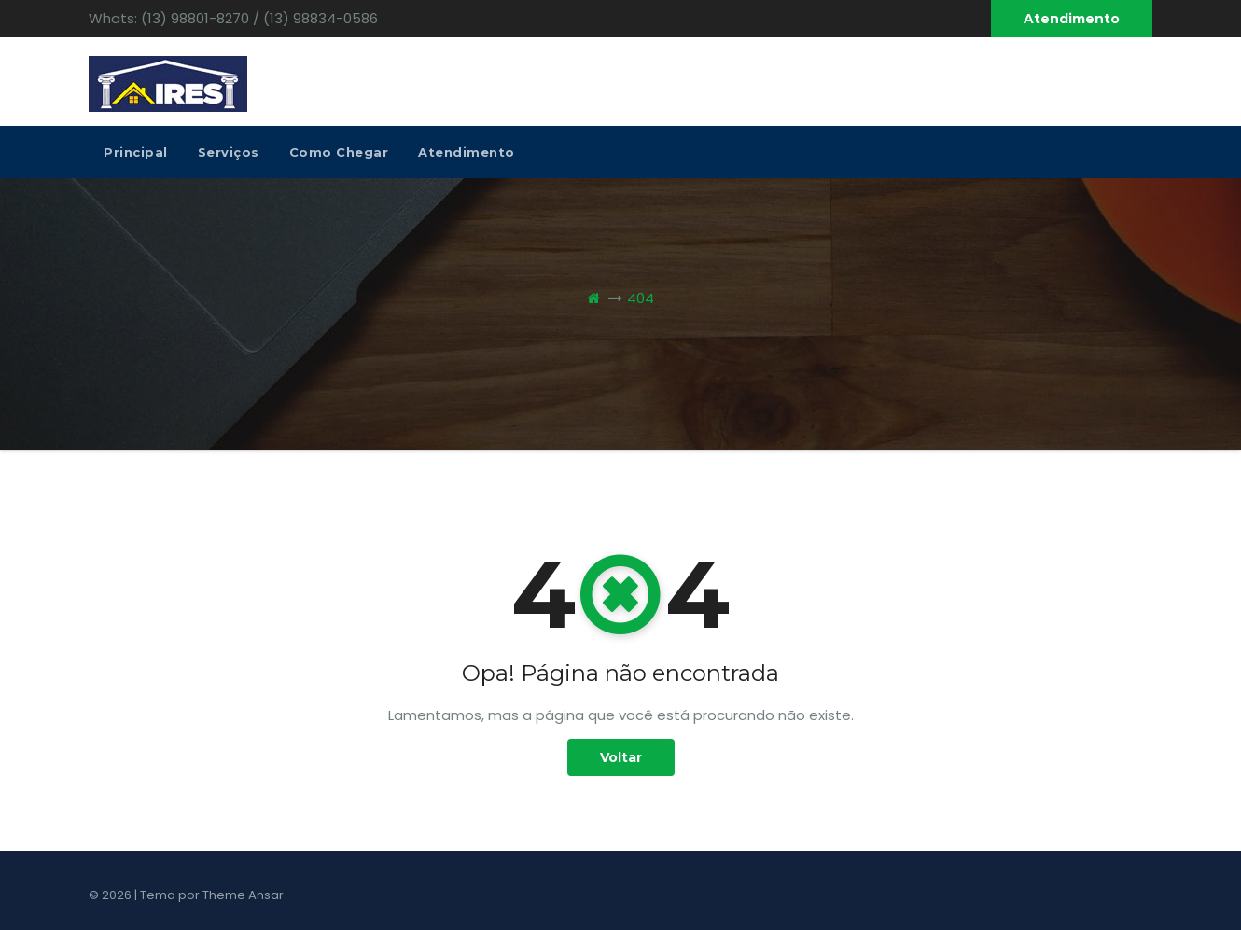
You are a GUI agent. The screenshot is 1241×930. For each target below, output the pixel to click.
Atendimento (1072, 18)
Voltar (621, 757)
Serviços (228, 152)
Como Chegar (339, 152)
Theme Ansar (243, 895)
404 (640, 298)
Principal (136, 152)
